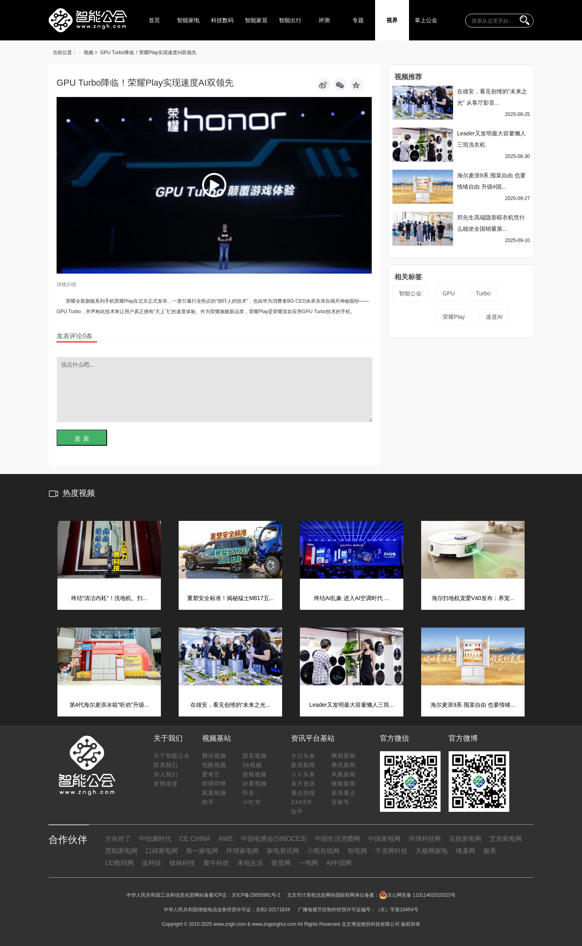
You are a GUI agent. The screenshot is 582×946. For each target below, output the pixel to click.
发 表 (81, 438)
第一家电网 (202, 850)
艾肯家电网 (505, 838)
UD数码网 (119, 863)
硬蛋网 (281, 863)
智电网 (357, 850)
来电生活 (250, 863)
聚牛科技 (216, 863)
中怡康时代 (155, 838)
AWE (225, 838)
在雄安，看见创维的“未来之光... (230, 705)
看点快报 (303, 793)
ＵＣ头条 (303, 774)
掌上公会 (426, 20)
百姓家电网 (465, 838)
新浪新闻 (303, 765)
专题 (358, 20)
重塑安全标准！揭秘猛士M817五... (230, 598)
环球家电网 (242, 850)
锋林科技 (182, 863)
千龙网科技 (391, 850)
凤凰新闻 (343, 774)
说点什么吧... (215, 389)
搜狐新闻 (343, 783)
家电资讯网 (283, 850)
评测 (324, 20)
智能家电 (188, 20)
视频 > (90, 52)
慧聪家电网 (121, 850)
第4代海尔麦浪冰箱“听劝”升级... (109, 705)
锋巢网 (465, 850)
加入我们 (166, 774)
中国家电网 (384, 838)
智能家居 (256, 20)
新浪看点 (343, 793)
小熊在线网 (323, 850)
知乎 (297, 811)
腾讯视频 (214, 755)
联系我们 (166, 765)
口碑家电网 (162, 850)
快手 (208, 802)
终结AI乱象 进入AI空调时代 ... (351, 598)
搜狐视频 (254, 774)
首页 (154, 20)
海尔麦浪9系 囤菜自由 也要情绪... (472, 705)
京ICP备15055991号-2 (256, 895)
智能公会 (410, 293)
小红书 (251, 802)
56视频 (252, 765)
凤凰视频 (214, 793)
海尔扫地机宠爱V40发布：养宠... (473, 598)
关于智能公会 (172, 755)
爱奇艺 (211, 774)
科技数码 (222, 20)
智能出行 (290, 20)
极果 (489, 850)
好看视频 (254, 783)
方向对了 (118, 838)
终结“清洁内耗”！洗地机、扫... (109, 598)
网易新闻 (343, 755)
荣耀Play (454, 317)
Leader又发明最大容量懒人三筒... (351, 705)
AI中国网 (339, 863)
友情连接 (166, 783)
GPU (449, 293)
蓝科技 (151, 863)
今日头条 (303, 755)
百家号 (340, 802)
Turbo (483, 293)
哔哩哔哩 (214, 783)
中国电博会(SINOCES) (274, 838)
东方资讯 (303, 783)
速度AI (494, 317)
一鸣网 (308, 863)
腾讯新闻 (343, 765)
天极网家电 (431, 850)
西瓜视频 (254, 755)
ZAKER (301, 802)
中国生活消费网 (337, 838)
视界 (392, 20)
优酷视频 (214, 765)
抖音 (248, 793)
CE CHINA (194, 838)
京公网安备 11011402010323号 (417, 895)
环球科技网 (425, 838)
